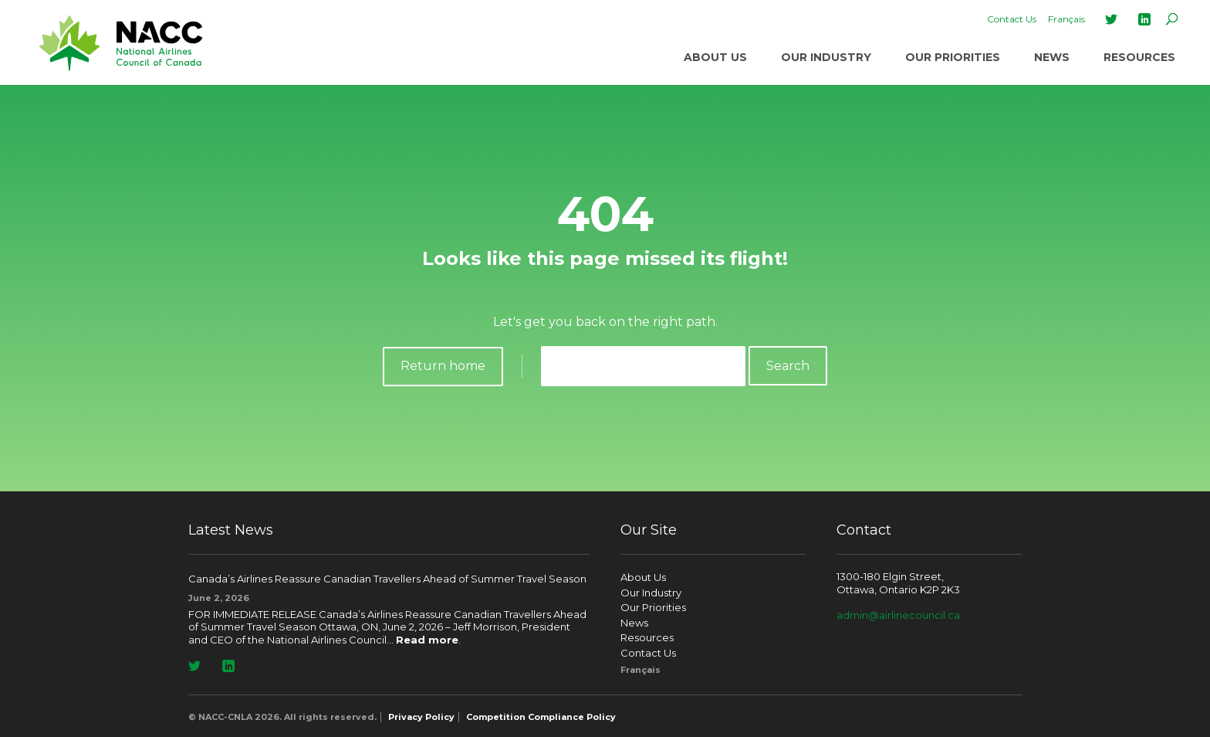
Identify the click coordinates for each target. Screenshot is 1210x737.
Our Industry (826, 57)
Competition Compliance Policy (541, 717)
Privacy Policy (421, 717)
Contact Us (1011, 19)
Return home (443, 365)
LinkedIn (1144, 19)
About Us (715, 57)
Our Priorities (952, 57)
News (1052, 57)
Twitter (1111, 19)
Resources (1139, 57)
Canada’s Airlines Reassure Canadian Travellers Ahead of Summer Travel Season (387, 578)
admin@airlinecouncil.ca (898, 615)
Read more (427, 639)
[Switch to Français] (1066, 19)
